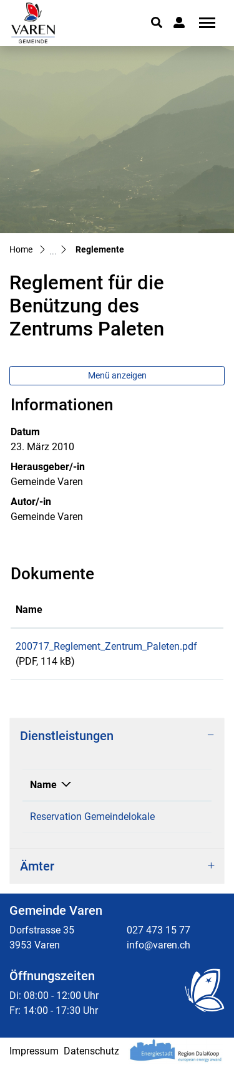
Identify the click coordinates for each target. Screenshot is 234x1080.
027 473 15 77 (158, 945)
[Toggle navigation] (202, 23)
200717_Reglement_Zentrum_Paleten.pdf (106, 646)
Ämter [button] (37, 881)
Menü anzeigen (117, 375)
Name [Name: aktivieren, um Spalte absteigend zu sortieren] (43, 785)
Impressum (34, 1066)
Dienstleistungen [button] (67, 735)
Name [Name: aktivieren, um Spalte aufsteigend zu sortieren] (29, 609)
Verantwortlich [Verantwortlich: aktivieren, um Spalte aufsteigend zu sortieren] (167, 785)
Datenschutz (91, 1066)
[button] (156, 22)
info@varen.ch (158, 960)
